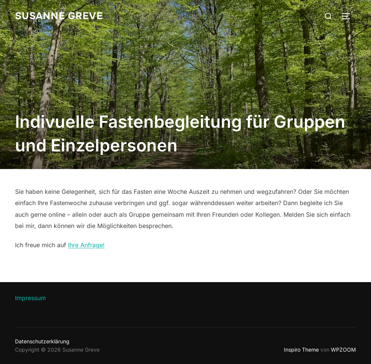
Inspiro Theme (301, 349)
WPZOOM (343, 349)
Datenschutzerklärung (42, 341)
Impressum (30, 298)
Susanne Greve (59, 16)
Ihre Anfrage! (86, 245)
